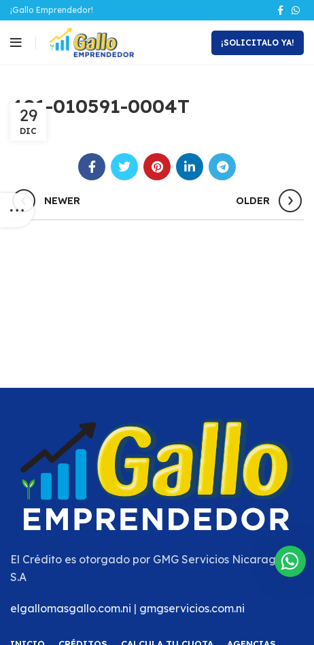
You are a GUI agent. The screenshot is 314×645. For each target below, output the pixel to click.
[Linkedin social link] (189, 166)
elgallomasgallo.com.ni (70, 608)
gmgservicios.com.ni (192, 608)
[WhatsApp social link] (295, 10)
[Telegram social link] (222, 166)
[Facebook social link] (280, 10)
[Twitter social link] (124, 166)
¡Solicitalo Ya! (257, 42)
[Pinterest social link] (157, 166)
